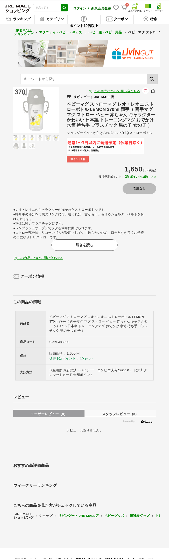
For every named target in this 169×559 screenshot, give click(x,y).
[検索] (152, 78)
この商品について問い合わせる (117, 90)
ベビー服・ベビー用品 (106, 31)
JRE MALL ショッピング (23, 31)
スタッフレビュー (120, 413)
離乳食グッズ (140, 515)
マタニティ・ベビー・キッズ (61, 31)
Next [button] (44, 109)
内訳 (153, 176)
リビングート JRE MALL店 (78, 515)
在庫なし (139, 188)
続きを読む (84, 244)
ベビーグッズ (114, 515)
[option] (36, 109)
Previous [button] (27, 109)
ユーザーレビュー (49, 413)
